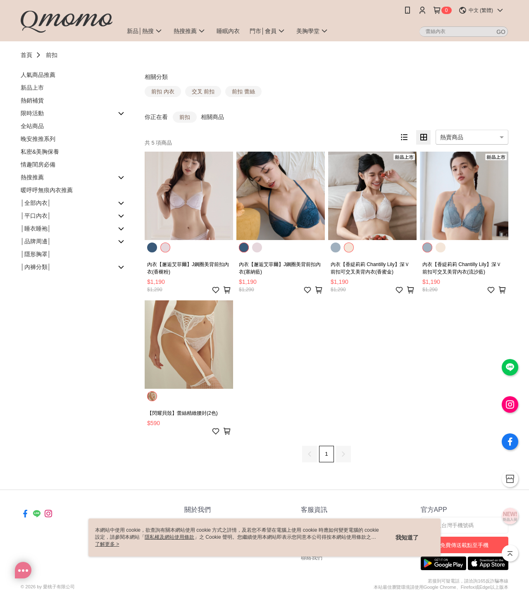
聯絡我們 (311, 557)
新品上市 (32, 87)
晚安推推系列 (38, 139)
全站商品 (32, 126)
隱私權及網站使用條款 (169, 537)
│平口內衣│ (36, 215)
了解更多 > (107, 544)
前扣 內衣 (162, 91)
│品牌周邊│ (36, 241)
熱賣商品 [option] (451, 137)
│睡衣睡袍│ (36, 228)
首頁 (26, 55)
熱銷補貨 (32, 100)
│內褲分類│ (36, 267)
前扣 (51, 55)
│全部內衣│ (36, 203)
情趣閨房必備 (38, 164)
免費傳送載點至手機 (464, 545)
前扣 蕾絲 (243, 91)
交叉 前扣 (203, 91)
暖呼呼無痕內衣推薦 (47, 190)
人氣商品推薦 (38, 74)
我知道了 (407, 537)
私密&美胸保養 (40, 151)
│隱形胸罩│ (36, 254)
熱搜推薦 (32, 177)
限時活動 (32, 113)
